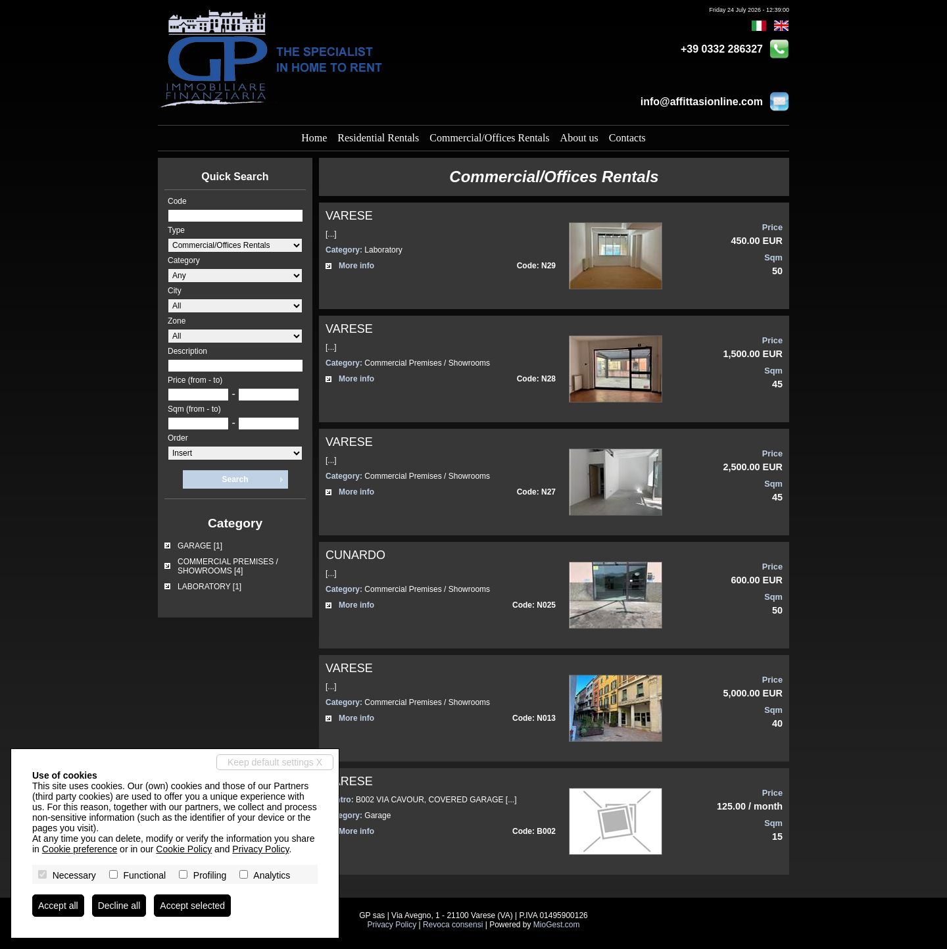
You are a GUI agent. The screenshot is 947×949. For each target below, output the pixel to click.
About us (579, 137)
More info (356, 265)
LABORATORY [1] (209, 586)
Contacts (627, 137)
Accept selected (192, 905)
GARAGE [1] (200, 545)
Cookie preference (79, 849)
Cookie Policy (184, 849)
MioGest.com (556, 924)
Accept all (58, 905)
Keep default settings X (275, 762)
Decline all (119, 905)
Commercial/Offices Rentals (489, 137)
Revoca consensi (453, 924)
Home (314, 137)
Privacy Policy (391, 924)
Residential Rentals (378, 137)
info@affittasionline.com (702, 101)
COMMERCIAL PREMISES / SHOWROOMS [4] (228, 566)
